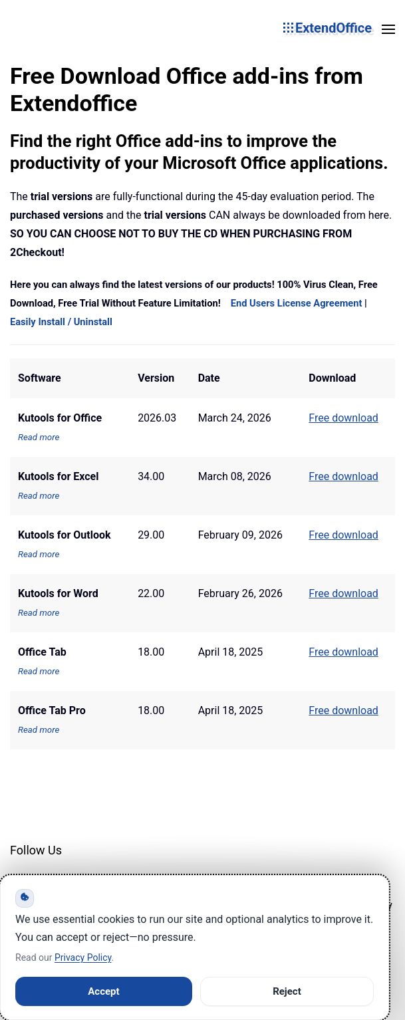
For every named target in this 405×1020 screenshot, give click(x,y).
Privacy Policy (83, 957)
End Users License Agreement (296, 303)
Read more (38, 437)
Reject (287, 991)
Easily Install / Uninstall (61, 322)
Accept (103, 991)
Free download (343, 652)
